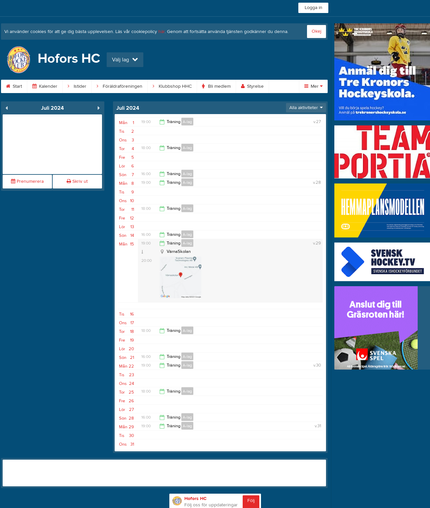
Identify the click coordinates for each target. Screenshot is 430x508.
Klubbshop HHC (172, 86)
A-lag (187, 121)
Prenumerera (27, 181)
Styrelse (252, 86)
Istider (77, 86)
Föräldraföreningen (119, 86)
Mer (313, 86)
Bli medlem (216, 86)
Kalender (44, 86)
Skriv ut (77, 181)
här (161, 32)
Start (14, 86)
